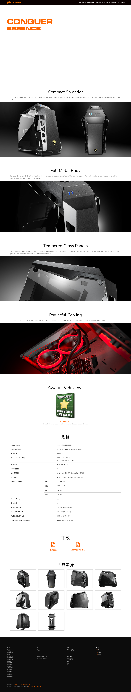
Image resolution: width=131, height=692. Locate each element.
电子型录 (53, 550)
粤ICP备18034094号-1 (35, 687)
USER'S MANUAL (78, 550)
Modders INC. (65, 422)
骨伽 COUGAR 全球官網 (22, 684)
